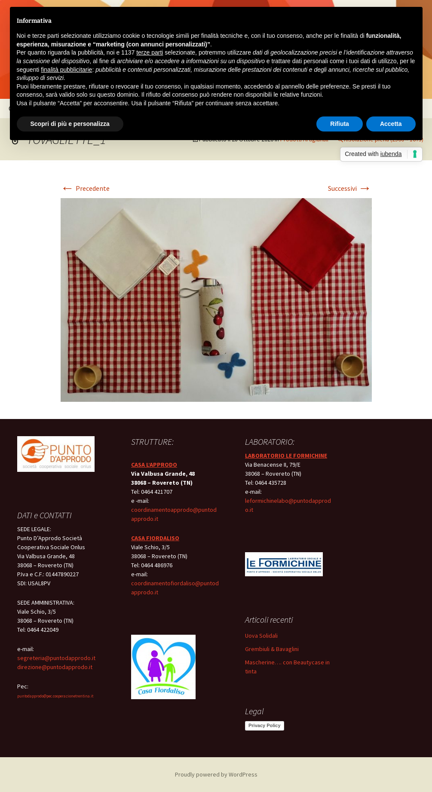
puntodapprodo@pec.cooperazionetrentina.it (55, 696)
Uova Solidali (261, 635)
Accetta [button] (391, 123)
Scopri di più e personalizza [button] (70, 123)
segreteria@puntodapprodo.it (56, 658)
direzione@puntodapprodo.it (54, 667)
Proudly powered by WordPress (216, 774)
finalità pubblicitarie (66, 69)
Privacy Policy (264, 725)
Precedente (85, 188)
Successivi (350, 188)
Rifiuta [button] (339, 123)
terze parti (149, 52)
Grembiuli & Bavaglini (272, 649)
